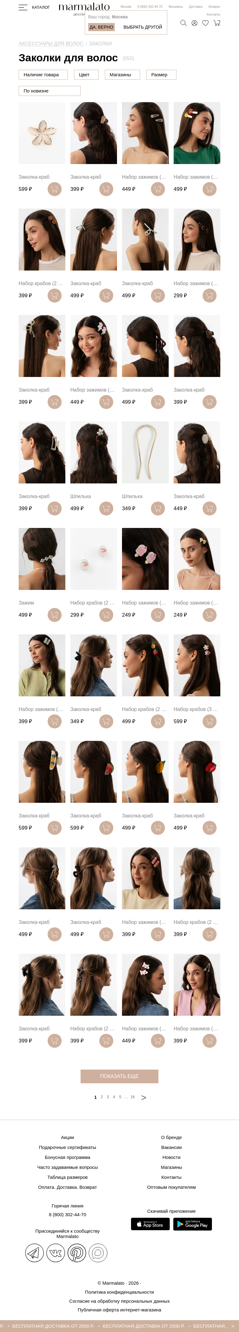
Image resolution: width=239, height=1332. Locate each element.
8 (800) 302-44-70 (150, 6)
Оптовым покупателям (171, 1187)
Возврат (215, 6)
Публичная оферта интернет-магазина (119, 1309)
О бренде (171, 1137)
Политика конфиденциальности (119, 1292)
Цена (84, 74)
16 (133, 1097)
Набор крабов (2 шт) (42, 283)
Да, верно (101, 27)
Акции (67, 1137)
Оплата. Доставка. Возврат (67, 1187)
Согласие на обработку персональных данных (119, 1301)
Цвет (115, 74)
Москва (126, 6)
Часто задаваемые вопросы (67, 1167)
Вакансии (171, 1147)
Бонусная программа (67, 1157)
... (126, 1097)
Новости (171, 1157)
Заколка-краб (34, 177)
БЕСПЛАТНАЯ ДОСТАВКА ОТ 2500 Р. (64, 1326)
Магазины (176, 6)
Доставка (196, 6)
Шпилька (80, 496)
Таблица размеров (67, 1177)
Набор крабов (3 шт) (197, 709)
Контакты (213, 14)
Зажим (26, 602)
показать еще (119, 1076)
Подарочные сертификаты (67, 1147)
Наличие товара (41, 74)
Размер (191, 74)
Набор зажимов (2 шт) (145, 177)
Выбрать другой (143, 27)
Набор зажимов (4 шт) (197, 283)
